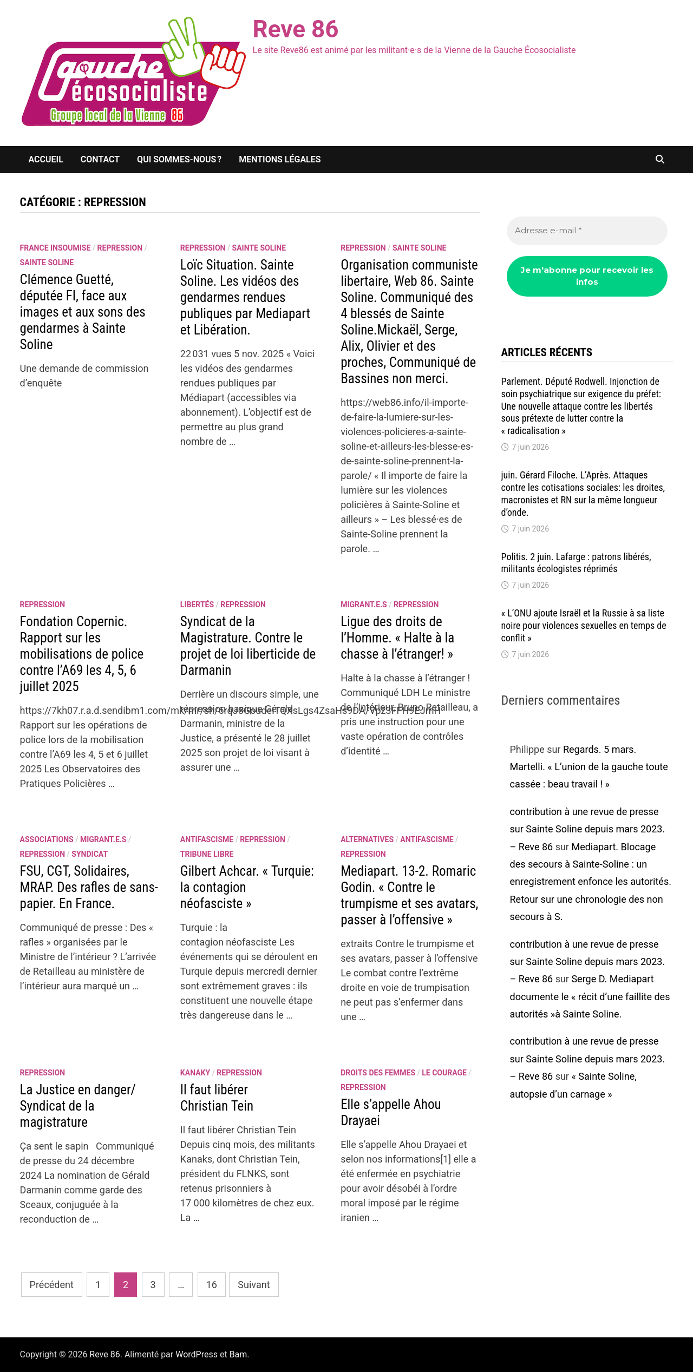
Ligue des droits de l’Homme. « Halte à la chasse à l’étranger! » (397, 638)
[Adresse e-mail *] (587, 230)
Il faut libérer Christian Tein (216, 1098)
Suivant (254, 1284)
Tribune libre (207, 854)
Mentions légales (280, 159)
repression (120, 248)
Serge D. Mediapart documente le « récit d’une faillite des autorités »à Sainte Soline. (590, 996)
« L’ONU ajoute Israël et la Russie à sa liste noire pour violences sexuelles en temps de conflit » (583, 625)
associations (47, 839)
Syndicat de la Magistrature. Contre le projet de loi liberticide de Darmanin (248, 646)
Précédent (52, 1284)
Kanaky (195, 1072)
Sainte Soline (47, 262)
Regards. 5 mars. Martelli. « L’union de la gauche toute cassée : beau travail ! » (589, 767)
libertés (197, 604)
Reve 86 (296, 29)
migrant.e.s (364, 604)
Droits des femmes (378, 1072)
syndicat (89, 854)
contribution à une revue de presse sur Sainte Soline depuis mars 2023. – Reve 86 (587, 829)
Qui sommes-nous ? (179, 159)
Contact (100, 159)
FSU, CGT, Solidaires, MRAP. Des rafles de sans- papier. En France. (89, 887)
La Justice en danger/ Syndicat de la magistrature (78, 1106)
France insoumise (55, 248)
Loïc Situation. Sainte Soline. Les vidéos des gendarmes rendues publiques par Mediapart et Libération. (245, 297)
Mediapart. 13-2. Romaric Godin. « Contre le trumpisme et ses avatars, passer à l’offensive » (409, 895)
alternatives (367, 839)
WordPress (196, 1354)
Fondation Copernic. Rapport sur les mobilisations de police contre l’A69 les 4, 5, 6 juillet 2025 (82, 654)
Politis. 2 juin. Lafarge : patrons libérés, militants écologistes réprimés (576, 563)
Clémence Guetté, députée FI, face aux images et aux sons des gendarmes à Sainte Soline (83, 312)
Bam (238, 1354)
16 (211, 1284)
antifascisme (206, 839)
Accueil (46, 159)
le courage (444, 1072)
